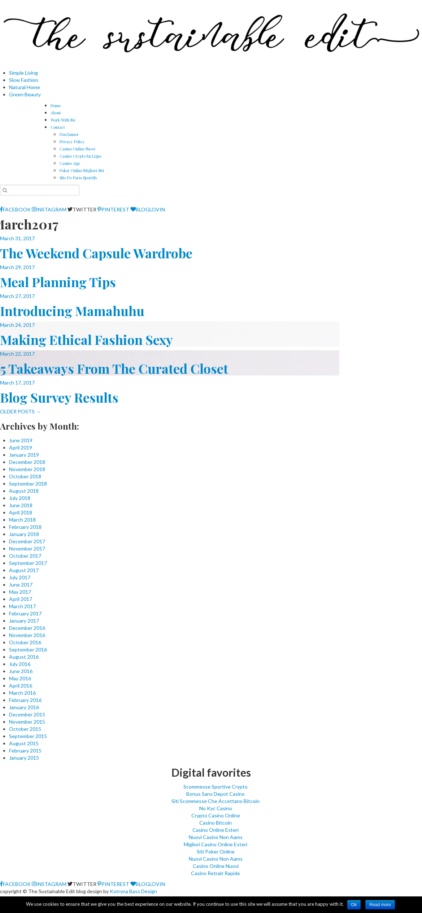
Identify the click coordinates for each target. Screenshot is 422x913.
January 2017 (24, 621)
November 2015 (27, 722)
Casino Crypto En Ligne (80, 156)
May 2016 (20, 678)
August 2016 (24, 657)
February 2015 (25, 750)
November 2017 (27, 548)
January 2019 (24, 455)
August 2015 (24, 743)
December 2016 (27, 628)
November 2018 (27, 469)
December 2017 (27, 541)
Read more (380, 904)
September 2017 (28, 563)
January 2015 (24, 758)
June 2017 (20, 584)
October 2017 (25, 556)
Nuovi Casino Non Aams (216, 837)
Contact (58, 127)
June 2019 (20, 440)
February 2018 (25, 527)
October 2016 (25, 642)
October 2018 (25, 476)
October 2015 (25, 729)
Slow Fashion (23, 80)
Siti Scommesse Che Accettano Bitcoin (215, 801)
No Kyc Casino (215, 808)
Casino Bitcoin (215, 823)
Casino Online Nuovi (77, 149)
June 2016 (20, 671)
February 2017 (25, 613)
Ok (354, 904)
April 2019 (20, 447)
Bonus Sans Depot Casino (215, 794)
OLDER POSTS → (20, 411)
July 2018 (19, 498)
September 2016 (28, 649)
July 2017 (19, 577)
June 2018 (20, 505)
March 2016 (22, 693)
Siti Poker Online (216, 851)
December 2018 (27, 462)
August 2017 (24, 570)
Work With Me (63, 120)
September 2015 (28, 736)
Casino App (70, 163)
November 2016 (27, 635)
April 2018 (20, 512)
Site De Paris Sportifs (78, 177)
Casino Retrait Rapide (215, 873)
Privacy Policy (72, 141)
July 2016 (19, 664)
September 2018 (28, 483)
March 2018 (22, 520)
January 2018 (24, 534)
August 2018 (24, 491)
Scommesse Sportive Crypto (215, 786)
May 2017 (20, 592)
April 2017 (20, 599)
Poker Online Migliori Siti (82, 170)
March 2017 (22, 606)
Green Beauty (25, 94)
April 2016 (20, 685)
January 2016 (24, 707)
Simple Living (23, 73)
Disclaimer (69, 134)
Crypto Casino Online (215, 815)
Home (56, 105)
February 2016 (25, 700)
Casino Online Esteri (215, 830)
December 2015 (27, 714)
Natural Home (24, 87)
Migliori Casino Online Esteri (215, 844)
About (56, 112)
